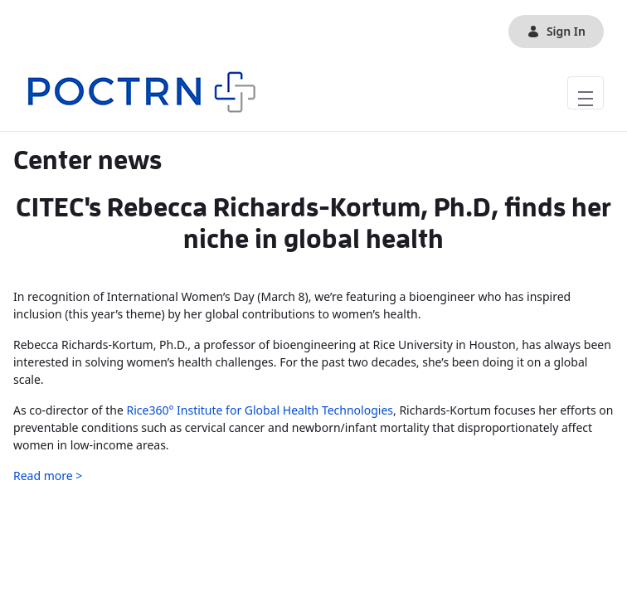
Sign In (556, 31)
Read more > (47, 475)
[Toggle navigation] (585, 92)
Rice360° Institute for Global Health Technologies (259, 410)
